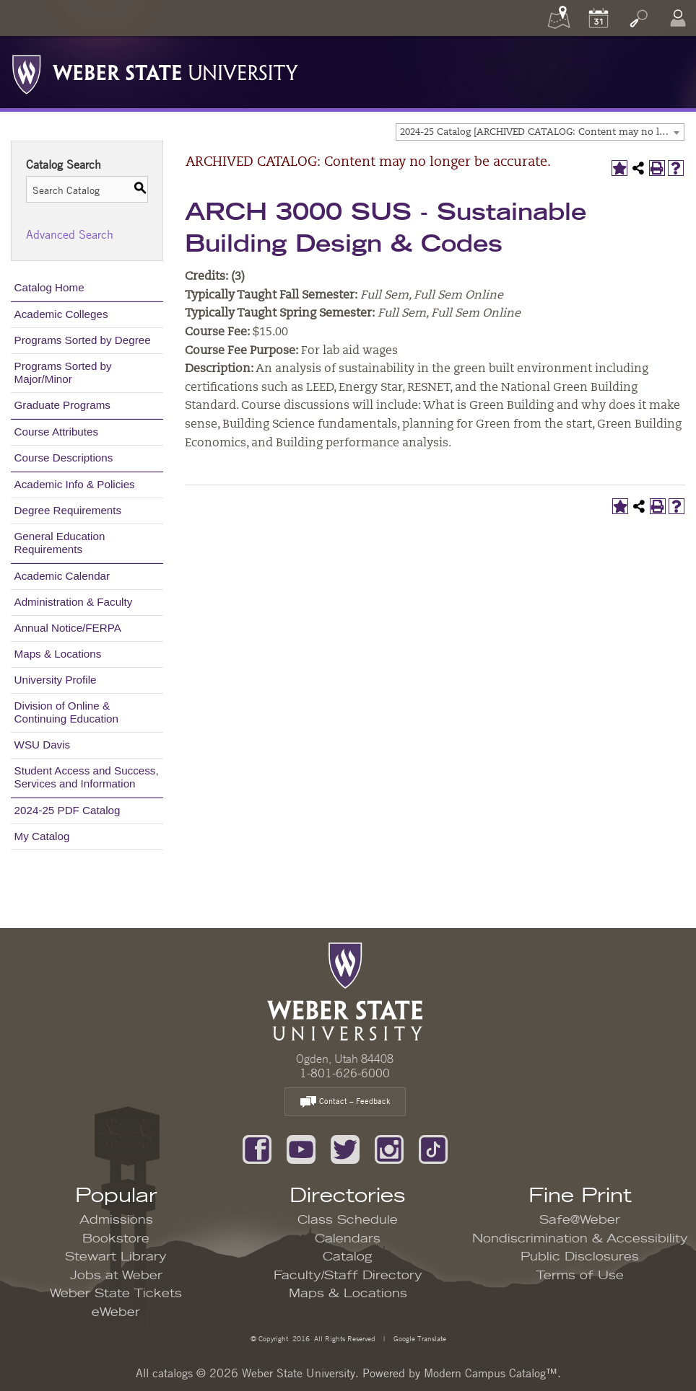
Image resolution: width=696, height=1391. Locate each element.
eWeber (116, 1312)
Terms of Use (580, 1275)
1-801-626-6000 (345, 1073)
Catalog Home (49, 287)
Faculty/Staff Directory (348, 1275)
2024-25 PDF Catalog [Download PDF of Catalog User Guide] (67, 810)
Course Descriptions (63, 457)
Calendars (347, 1239)
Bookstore (115, 1239)
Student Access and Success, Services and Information (86, 777)
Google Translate (418, 1338)
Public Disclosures (580, 1257)
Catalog (348, 1257)
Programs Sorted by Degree (82, 340)
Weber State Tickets (116, 1293)
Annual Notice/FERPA (67, 628)
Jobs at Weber (116, 1275)
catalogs (172, 1373)
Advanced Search (69, 234)
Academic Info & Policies (74, 484)
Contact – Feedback (345, 1102)
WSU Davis (42, 744)
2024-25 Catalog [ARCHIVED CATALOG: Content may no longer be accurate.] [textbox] (542, 132)
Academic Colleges (61, 314)
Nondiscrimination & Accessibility (580, 1239)
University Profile (55, 680)
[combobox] (540, 132)
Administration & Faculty (73, 602)
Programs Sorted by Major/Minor (63, 372)
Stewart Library (116, 1257)
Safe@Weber (579, 1220)
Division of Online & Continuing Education (66, 712)
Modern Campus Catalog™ (490, 1373)
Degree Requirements (68, 510)
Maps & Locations (58, 654)
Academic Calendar (62, 576)
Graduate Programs (62, 405)
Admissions (116, 1220)
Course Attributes (56, 431)
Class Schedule (347, 1220)
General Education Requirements (59, 542)
